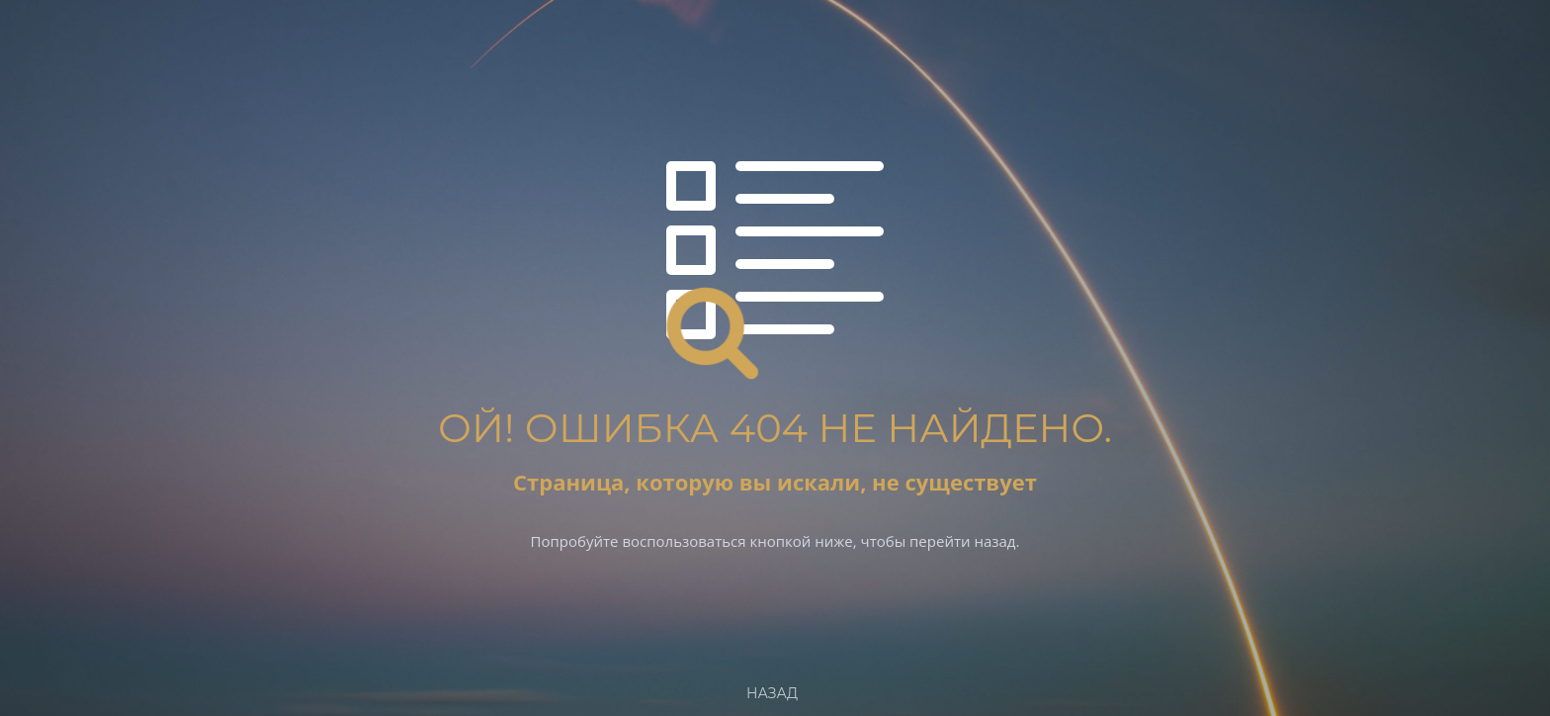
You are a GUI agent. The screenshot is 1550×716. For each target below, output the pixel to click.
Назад (772, 693)
